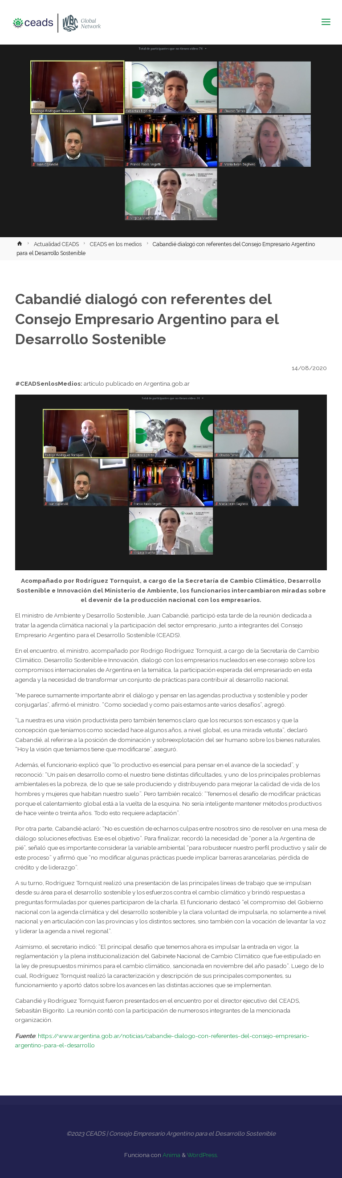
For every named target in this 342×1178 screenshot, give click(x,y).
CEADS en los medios (116, 244)
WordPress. (202, 1154)
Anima (170, 1154)
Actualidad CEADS (56, 244)
